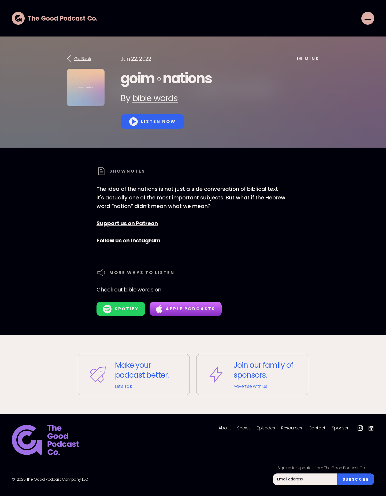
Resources (291, 428)
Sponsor (340, 428)
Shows (243, 428)
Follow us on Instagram (128, 240)
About (224, 428)
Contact (317, 428)
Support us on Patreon (127, 223)
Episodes (266, 428)
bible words (155, 98)
